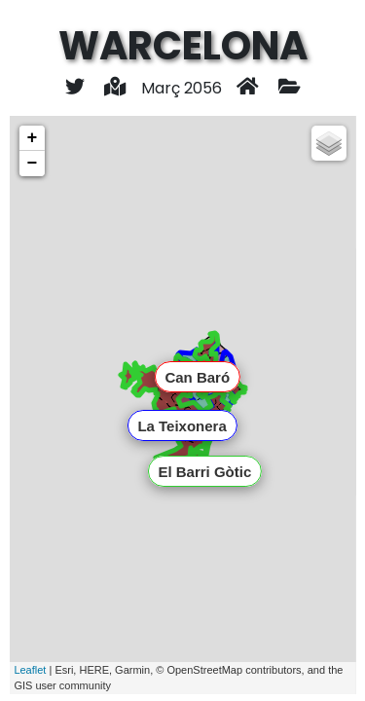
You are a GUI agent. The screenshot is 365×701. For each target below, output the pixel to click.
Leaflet (30, 670)
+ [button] (31, 138)
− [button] (31, 163)
